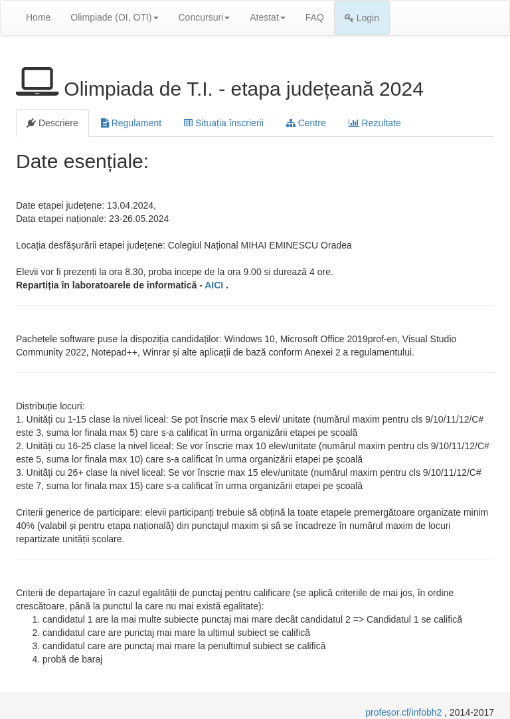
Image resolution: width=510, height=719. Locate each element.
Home (38, 17)
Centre (306, 123)
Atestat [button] (268, 17)
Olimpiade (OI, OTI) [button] (114, 17)
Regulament (131, 123)
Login (362, 18)
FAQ (314, 17)
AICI (215, 285)
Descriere (52, 123)
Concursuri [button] (204, 17)
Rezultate (375, 123)
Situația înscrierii (224, 123)
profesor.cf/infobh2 (404, 712)
